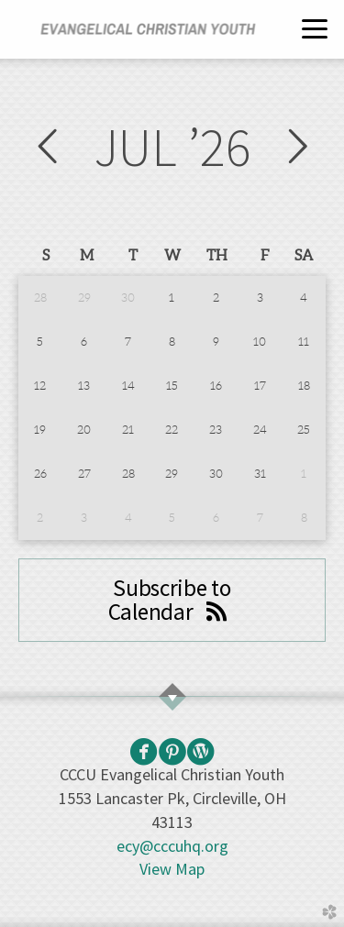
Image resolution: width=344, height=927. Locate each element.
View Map (172, 868)
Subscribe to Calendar (172, 600)
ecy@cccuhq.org (172, 845)
